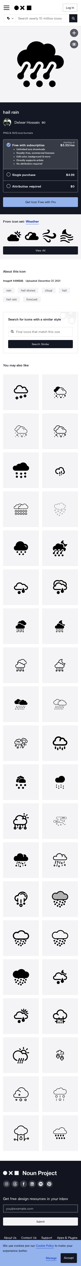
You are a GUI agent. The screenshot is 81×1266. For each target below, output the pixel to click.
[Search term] (42, 18)
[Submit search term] (73, 18)
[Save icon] (74, 33)
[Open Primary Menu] (6, 8)
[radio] (40, 154)
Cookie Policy (45, 1246)
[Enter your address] (40, 1208)
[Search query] (40, 332)
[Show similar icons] (74, 44)
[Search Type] (9, 18)
